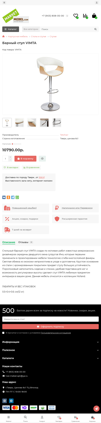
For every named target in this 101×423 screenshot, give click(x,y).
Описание (8, 242)
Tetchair (64, 135)
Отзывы (25, 242)
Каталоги (50, 358)
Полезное (50, 350)
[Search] (69, 29)
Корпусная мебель (18, 36)
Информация (50, 342)
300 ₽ (42, 177)
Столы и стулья (38, 36)
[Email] (50, 319)
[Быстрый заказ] (42, 159)
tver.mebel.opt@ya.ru (17, 376)
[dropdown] (4, 2)
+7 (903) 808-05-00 (53, 15)
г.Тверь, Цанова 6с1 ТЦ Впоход (22, 387)
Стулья (53, 36)
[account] (97, 2)
